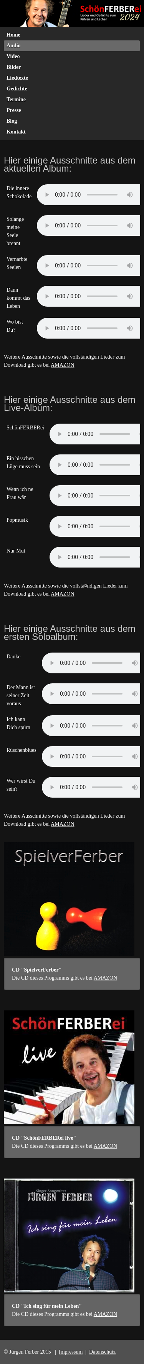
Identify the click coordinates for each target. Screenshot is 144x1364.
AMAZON (62, 365)
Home (13, 35)
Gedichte (17, 89)
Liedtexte (17, 78)
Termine (16, 99)
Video (13, 56)
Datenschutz (102, 1352)
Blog (12, 121)
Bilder (14, 67)
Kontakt (16, 132)
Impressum (71, 1352)
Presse (14, 110)
